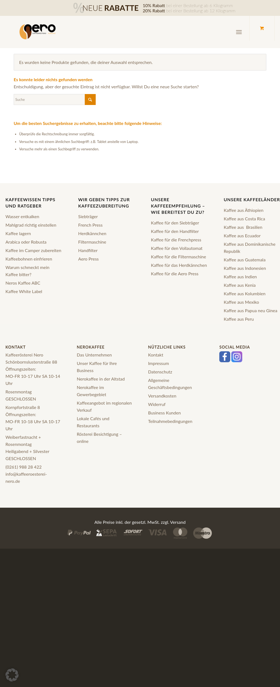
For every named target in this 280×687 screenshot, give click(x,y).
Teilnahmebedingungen (170, 421)
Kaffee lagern (18, 233)
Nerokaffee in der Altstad (101, 378)
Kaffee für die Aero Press (175, 273)
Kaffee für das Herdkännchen (179, 265)
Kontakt (155, 354)
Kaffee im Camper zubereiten (33, 250)
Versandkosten (162, 395)
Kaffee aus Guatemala (245, 259)
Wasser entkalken (22, 216)
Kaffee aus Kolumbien (245, 293)
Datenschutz (160, 371)
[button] (12, 675)
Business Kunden (164, 412)
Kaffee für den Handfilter (175, 231)
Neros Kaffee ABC (22, 282)
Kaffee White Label (23, 291)
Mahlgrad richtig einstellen (30, 224)
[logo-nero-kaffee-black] (37, 32)
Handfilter (88, 250)
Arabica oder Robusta (25, 241)
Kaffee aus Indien (240, 276)
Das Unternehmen (94, 354)
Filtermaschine (92, 241)
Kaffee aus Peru (239, 318)
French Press (90, 224)
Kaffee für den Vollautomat (176, 248)
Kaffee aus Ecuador (242, 235)
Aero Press (88, 258)
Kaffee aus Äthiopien (243, 210)
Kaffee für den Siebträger (175, 222)
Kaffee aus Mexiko (241, 302)
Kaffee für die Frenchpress (176, 239)
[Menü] (239, 32)
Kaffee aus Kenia (240, 285)
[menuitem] (240, 32)
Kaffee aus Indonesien (245, 268)
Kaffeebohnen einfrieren (28, 258)
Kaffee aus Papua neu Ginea (250, 310)
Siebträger (88, 216)
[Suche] (55, 99)
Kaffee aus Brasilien (243, 227)
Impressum (158, 363)
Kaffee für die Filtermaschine (178, 256)
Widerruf (157, 404)
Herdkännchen (92, 233)
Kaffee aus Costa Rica (244, 218)
